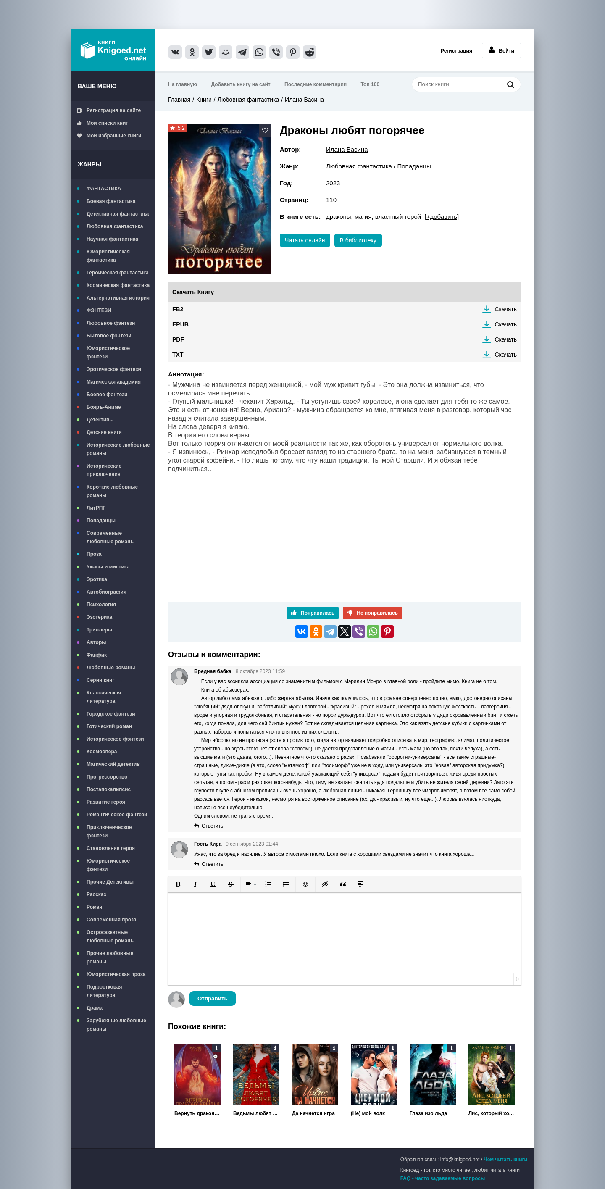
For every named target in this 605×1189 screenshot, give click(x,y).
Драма (95, 1008)
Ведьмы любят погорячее (256, 1113)
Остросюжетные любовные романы (111, 936)
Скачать (506, 309)
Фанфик (97, 655)
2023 (333, 183)
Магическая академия (114, 382)
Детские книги (104, 432)
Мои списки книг (102, 123)
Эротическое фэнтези (114, 369)
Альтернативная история (118, 298)
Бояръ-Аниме (104, 407)
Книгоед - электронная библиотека (113, 50)
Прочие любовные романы (110, 957)
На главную (182, 84)
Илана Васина (304, 99)
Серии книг (100, 680)
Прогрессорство (107, 777)
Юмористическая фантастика (108, 256)
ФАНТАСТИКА (104, 189)
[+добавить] (441, 216)
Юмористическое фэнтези (108, 352)
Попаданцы (101, 520)
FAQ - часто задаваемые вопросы (442, 1178)
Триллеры (99, 630)
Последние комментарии (315, 84)
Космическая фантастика (118, 285)
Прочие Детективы (110, 882)
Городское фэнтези (111, 714)
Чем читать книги (505, 1160)
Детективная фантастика (118, 214)
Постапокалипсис (109, 789)
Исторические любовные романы (118, 449)
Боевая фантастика (111, 201)
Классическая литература (104, 697)
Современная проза (112, 920)
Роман (95, 907)
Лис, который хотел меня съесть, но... (491, 1113)
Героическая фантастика (118, 273)
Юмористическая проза (116, 974)
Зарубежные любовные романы (116, 1025)
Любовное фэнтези (111, 323)
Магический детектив (113, 764)
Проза (94, 554)
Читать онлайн (305, 240)
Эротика (97, 579)
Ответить (212, 826)
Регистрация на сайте (109, 110)
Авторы (96, 642)
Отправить (212, 998)
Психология (101, 605)
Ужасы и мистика (108, 567)
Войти (501, 50)
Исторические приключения (104, 470)
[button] (178, 884)
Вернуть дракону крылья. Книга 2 (197, 1113)
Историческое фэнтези (115, 739)
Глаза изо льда (428, 1113)
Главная (179, 99)
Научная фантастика (112, 239)
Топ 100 (370, 84)
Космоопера (102, 752)
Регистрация (456, 51)
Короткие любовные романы (112, 491)
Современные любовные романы (111, 537)
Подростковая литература (104, 991)
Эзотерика (99, 617)
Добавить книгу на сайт (241, 84)
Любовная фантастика (115, 226)
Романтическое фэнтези (117, 815)
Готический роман (109, 726)
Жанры (89, 164)
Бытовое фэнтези (109, 336)
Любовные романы (111, 668)
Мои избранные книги (109, 136)
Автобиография (106, 592)
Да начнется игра (313, 1113)
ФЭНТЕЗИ (99, 310)
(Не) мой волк (368, 1113)
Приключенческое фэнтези (109, 831)
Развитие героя (106, 802)
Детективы (100, 420)
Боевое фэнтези (107, 394)
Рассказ (96, 894)
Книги (204, 99)
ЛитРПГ (96, 508)
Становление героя (111, 848)
